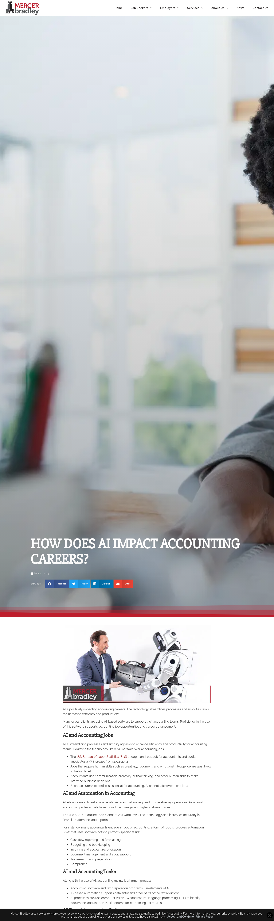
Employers (169, 8)
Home (119, 8)
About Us (219, 8)
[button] (57, 590)
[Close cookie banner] (270, 915)
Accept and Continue (180, 916)
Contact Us (260, 8)
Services (195, 8)
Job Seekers (141, 8)
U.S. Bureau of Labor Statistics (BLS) (101, 763)
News (241, 8)
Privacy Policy (204, 916)
